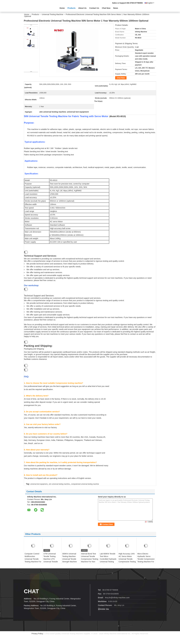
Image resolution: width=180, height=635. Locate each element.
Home (62, 8)
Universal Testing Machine (52, 14)
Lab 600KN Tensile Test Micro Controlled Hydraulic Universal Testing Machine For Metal (108, 559)
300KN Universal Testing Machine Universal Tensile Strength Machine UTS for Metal (69, 559)
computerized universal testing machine (85, 484)
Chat (31, 591)
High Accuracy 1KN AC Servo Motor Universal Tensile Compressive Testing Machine (127, 559)
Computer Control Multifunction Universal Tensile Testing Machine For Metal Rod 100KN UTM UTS (33, 560)
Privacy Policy (37, 633)
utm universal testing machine (59, 484)
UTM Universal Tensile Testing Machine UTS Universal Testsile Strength (50, 559)
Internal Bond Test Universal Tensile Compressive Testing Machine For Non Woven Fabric (89, 559)
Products (72, 8)
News (115, 8)
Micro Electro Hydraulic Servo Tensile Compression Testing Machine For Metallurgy (146, 559)
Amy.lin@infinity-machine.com (117, 598)
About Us (82, 8)
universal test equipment (38, 484)
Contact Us (94, 8)
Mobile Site (103, 609)
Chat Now (106, 8)
